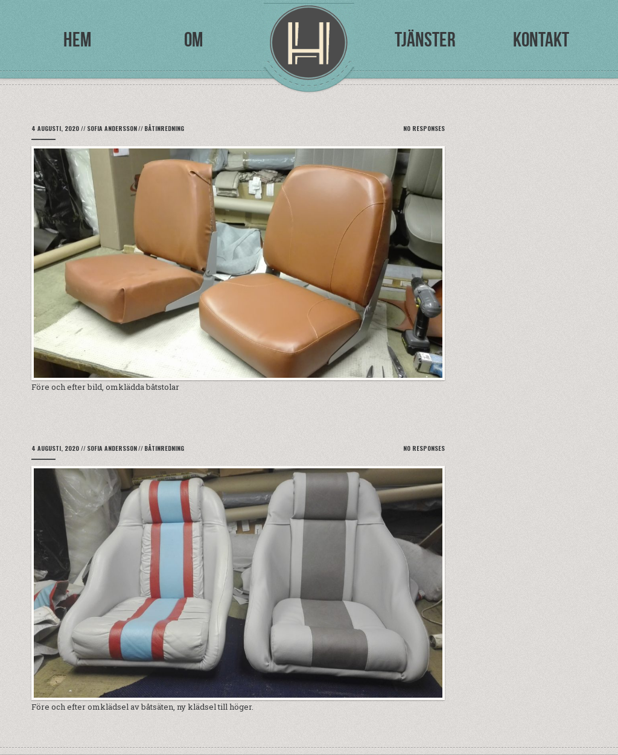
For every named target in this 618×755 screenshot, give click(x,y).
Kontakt (541, 39)
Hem (77, 39)
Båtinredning (164, 128)
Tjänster (425, 39)
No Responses (424, 128)
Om (193, 39)
